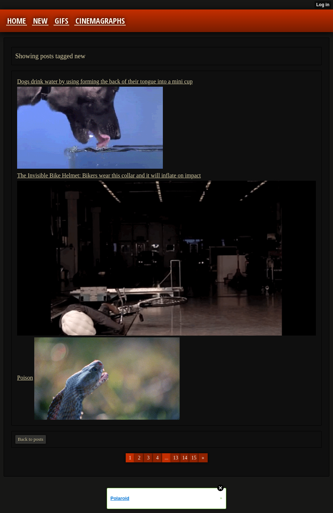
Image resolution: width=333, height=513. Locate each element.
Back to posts (30, 439)
